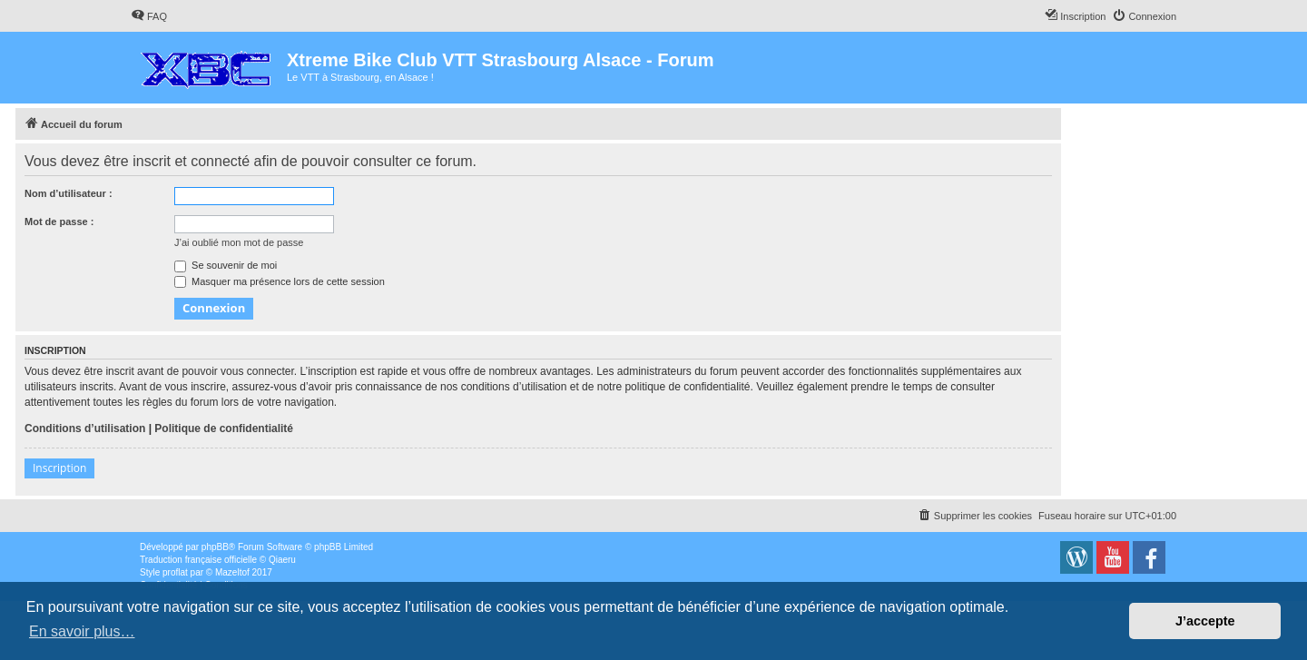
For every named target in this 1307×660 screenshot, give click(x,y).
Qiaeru (282, 560)
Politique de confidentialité (223, 428)
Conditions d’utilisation (85, 428)
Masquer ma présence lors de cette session (279, 281)
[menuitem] (149, 16)
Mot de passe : (59, 221)
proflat (175, 572)
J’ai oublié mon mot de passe (238, 242)
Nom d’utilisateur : (69, 193)
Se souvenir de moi (225, 265)
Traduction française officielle (198, 560)
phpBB (215, 547)
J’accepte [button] (1205, 621)
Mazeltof (232, 572)
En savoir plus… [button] (82, 631)
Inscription (59, 468)
